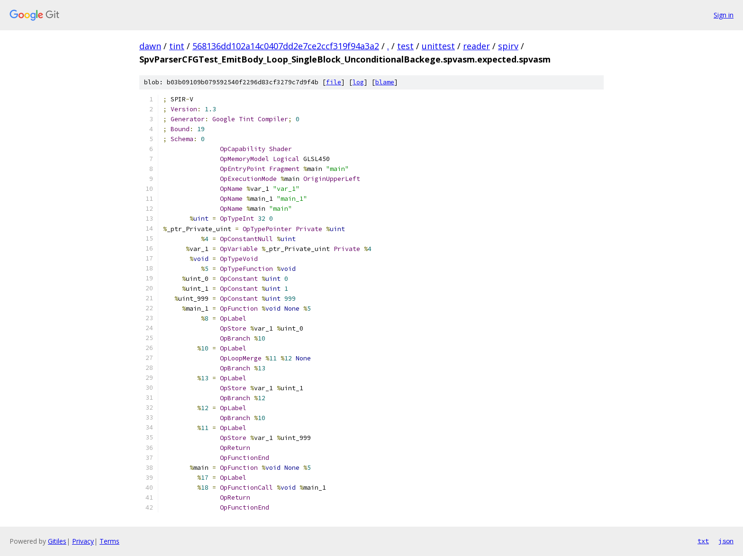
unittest (438, 46)
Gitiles (57, 541)
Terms (109, 541)
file (333, 82)
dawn (150, 46)
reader (476, 46)
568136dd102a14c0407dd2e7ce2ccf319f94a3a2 (285, 46)
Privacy (83, 541)
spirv (508, 46)
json (726, 541)
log (358, 82)
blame (384, 82)
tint (176, 46)
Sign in (724, 14)
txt (703, 541)
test (405, 46)
